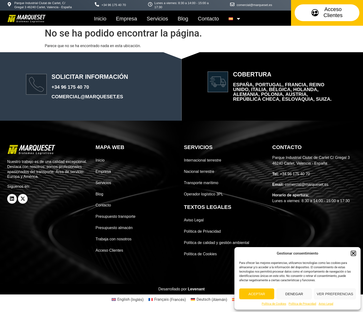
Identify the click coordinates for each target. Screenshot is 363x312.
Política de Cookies (274, 304)
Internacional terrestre (202, 160)
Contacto (208, 19)
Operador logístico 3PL (203, 194)
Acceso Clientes (109, 250)
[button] (353, 253)
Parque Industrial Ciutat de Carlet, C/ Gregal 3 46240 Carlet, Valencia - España (43, 5)
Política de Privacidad (302, 304)
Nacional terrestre (199, 171)
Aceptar (256, 294)
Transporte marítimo (201, 183)
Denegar (294, 294)
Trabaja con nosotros (113, 239)
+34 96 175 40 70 (113, 5)
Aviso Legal (326, 304)
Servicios (157, 19)
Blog (183, 19)
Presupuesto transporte (115, 216)
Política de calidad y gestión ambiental (216, 243)
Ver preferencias (335, 294)
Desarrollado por (181, 289)
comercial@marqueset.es (254, 5)
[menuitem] (234, 19)
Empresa (126, 19)
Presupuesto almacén (114, 228)
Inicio (100, 19)
